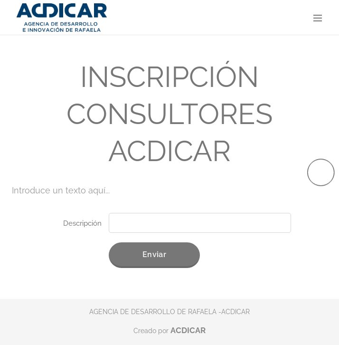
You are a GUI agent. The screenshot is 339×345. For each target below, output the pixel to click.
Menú (317, 18)
